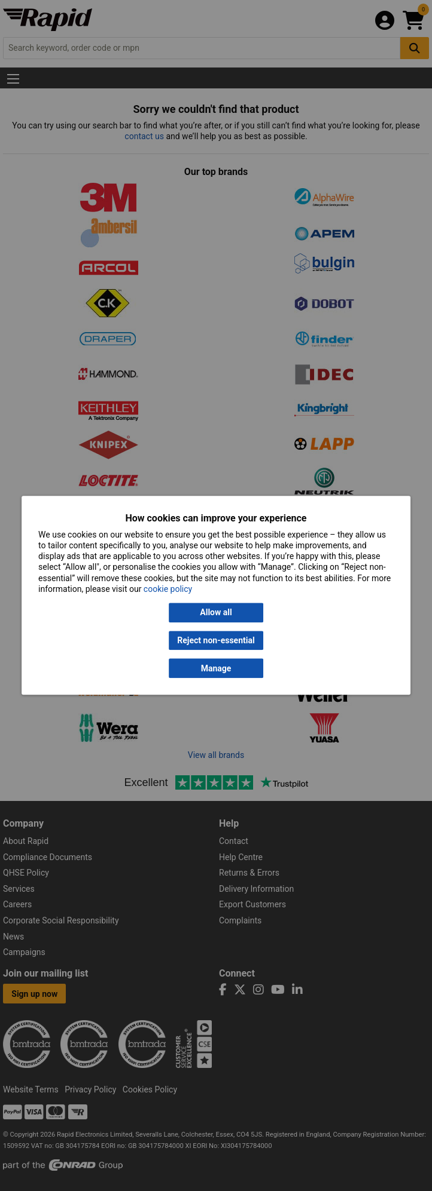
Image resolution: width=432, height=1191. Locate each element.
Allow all (216, 613)
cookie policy (168, 589)
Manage (216, 668)
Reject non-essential (215, 640)
